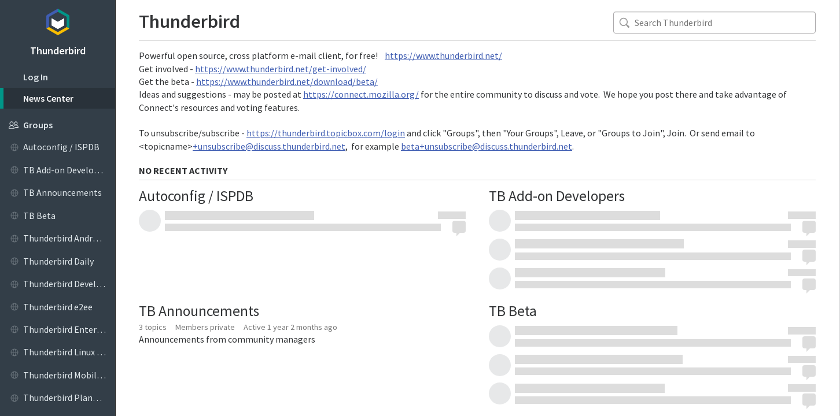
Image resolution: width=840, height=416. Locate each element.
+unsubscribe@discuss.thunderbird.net (269, 146)
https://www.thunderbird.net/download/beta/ (287, 81)
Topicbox (57, 20)
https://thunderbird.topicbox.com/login (325, 133)
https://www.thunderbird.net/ (443, 55)
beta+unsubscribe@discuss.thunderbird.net (486, 146)
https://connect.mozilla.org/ (361, 94)
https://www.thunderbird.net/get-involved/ (280, 69)
